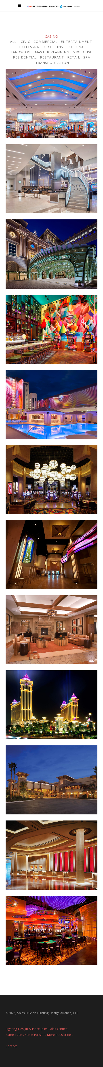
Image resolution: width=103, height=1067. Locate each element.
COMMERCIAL (45, 41)
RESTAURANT (52, 57)
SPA (86, 57)
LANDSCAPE (21, 52)
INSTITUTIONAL (71, 47)
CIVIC (25, 41)
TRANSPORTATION (52, 62)
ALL (13, 41)
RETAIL (73, 57)
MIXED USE (82, 52)
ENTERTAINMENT (76, 41)
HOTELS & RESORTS (36, 47)
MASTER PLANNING (52, 52)
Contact (11, 1045)
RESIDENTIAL (25, 57)
